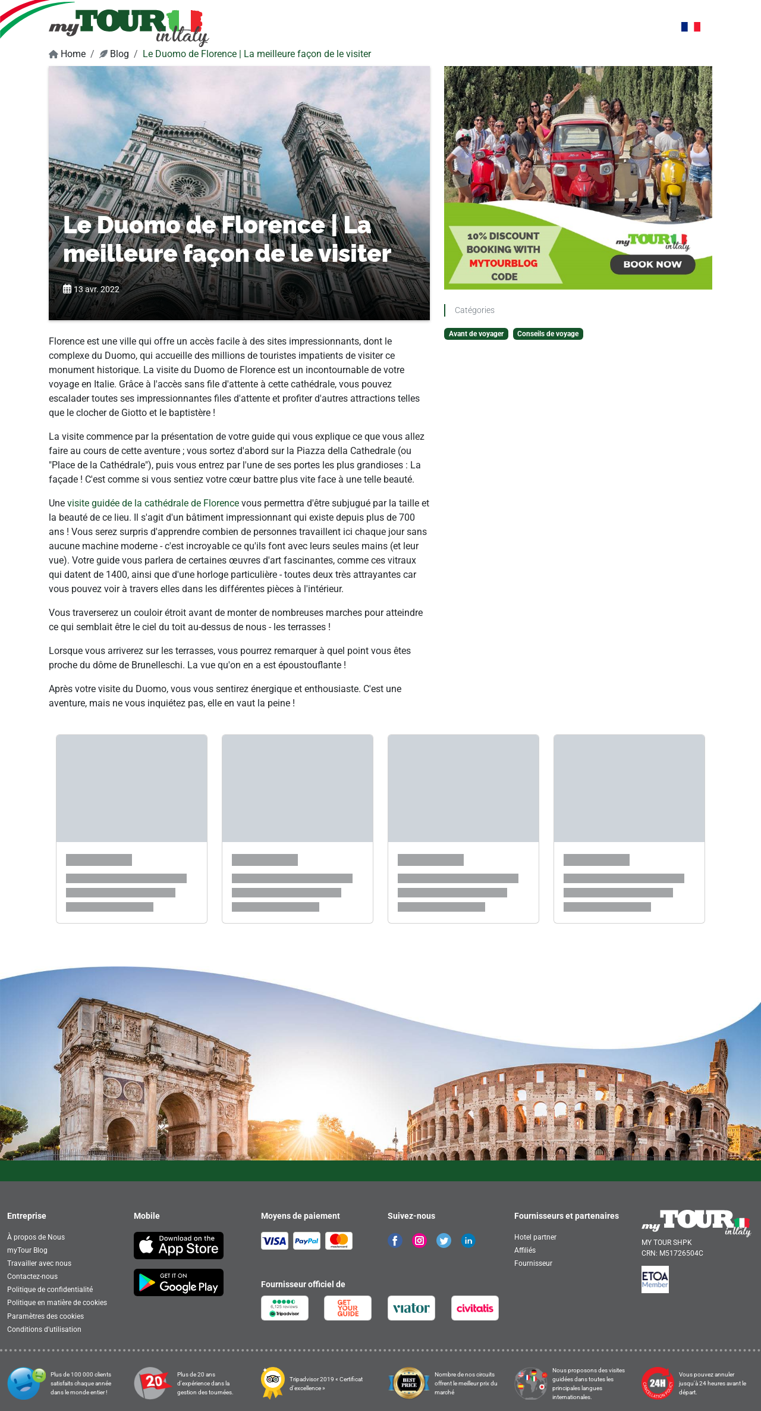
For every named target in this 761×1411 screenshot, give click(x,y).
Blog (114, 54)
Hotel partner (535, 1237)
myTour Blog (27, 1250)
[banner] (129, 27)
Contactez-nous (32, 1276)
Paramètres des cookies (45, 1316)
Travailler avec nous (39, 1263)
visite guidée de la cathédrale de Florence (153, 503)
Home (67, 54)
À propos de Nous (36, 1237)
